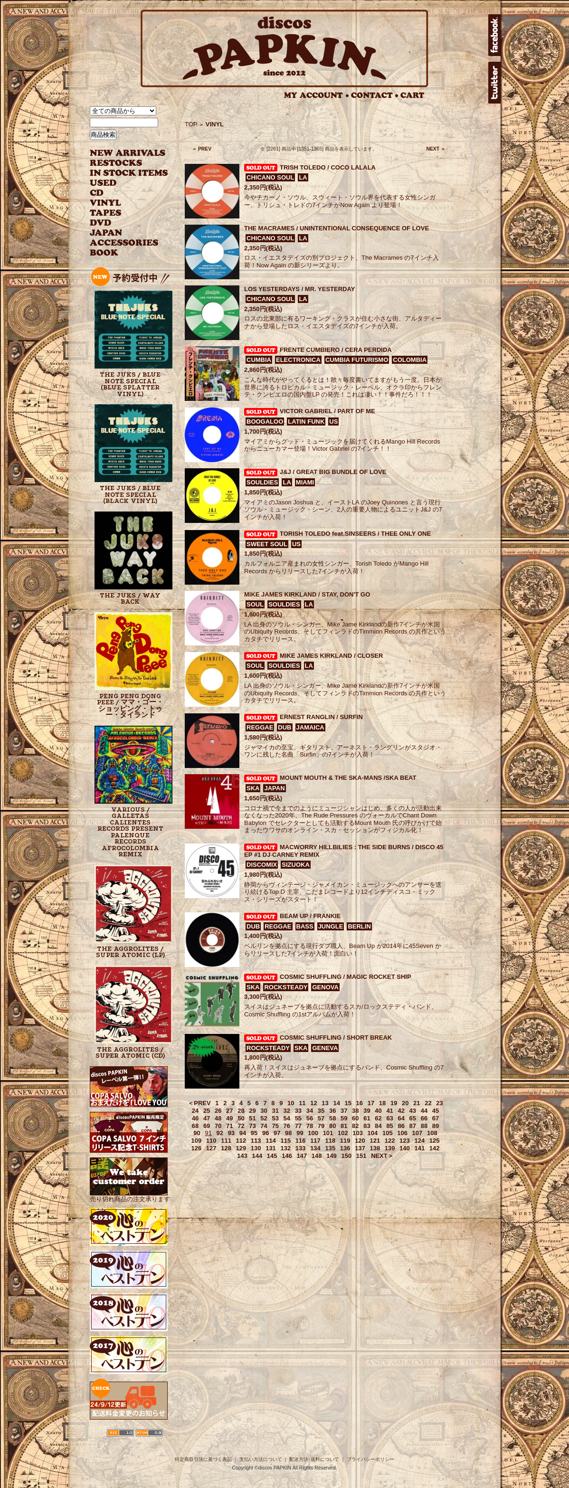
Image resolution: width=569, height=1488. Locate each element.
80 (332, 1125)
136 (345, 1148)
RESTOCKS (122, 163)
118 (330, 1140)
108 (432, 1133)
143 (242, 1155)
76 (287, 1125)
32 (287, 1110)
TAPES (106, 213)
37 (344, 1110)
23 (439, 1103)
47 (206, 1118)
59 (344, 1118)
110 (211, 1140)
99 (299, 1133)
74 (263, 1125)
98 (288, 1133)
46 (195, 1118)
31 (275, 1110)
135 (330, 1148)
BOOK (104, 252)
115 (285, 1140)
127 (211, 1148)
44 (424, 1110)
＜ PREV (201, 149)
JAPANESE (122, 233)
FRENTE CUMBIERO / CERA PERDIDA (336, 349)
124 (419, 1140)
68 (195, 1125)
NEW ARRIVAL (128, 153)
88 (424, 1125)
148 (317, 1155)
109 (196, 1140)
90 (196, 1133)
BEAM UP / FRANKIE (310, 915)
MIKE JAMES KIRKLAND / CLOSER (331, 655)
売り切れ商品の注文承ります (130, 1195)
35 (321, 1110)
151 (361, 1155)
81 (344, 1125)
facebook (494, 35)
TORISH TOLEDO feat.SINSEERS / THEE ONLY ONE (355, 533)
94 (242, 1133)
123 (404, 1140)
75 (275, 1125)
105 (387, 1133)
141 (419, 1148)
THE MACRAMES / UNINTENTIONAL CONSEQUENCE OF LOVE (336, 228)
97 (277, 1133)
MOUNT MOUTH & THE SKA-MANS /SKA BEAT (348, 777)
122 (390, 1140)
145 (272, 1155)
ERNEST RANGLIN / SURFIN (321, 716)
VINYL (106, 203)
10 (290, 1103)
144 (257, 1155)
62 (378, 1118)
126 (196, 1148)
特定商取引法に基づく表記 (203, 1459)
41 (389, 1110)
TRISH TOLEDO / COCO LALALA (328, 167)
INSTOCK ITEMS (129, 173)
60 (355, 1118)
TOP (191, 124)
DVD (100, 223)
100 (313, 1133)
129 (241, 1148)
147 (302, 1155)
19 (393, 1103)
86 (401, 1125)
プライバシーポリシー (370, 1459)
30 (263, 1110)
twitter (494, 83)
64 (401, 1118)
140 (404, 1148)
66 (424, 1118)
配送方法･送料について (314, 1459)
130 (256, 1148)
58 (332, 1118)
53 (275, 1118)
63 (389, 1118)
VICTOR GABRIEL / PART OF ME (327, 411)
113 (256, 1140)
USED (122, 183)
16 (359, 1103)
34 (309, 1110)
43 (412, 1110)
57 (321, 1118)
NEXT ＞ (436, 149)
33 (298, 1110)
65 (412, 1118)
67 (435, 1118)
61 (366, 1118)
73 (252, 1125)
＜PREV (199, 1103)
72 (240, 1125)
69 (206, 1125)
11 (302, 1103)
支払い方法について (260, 1459)
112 (241, 1140)
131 (271, 1148)
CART (412, 95)
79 (321, 1125)
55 (298, 1118)
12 (313, 1103)
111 (226, 1140)
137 (360, 1148)
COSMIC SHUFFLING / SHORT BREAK (336, 1037)
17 (371, 1103)
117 (315, 1140)
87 (412, 1125)
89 (435, 1125)
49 (229, 1118)
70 (218, 1125)
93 (231, 1133)
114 (271, 1140)
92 (220, 1133)
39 (366, 1110)
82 (355, 1125)
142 (434, 1148)
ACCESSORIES (124, 242)
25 (206, 1110)
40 (378, 1110)
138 (375, 1148)
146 (287, 1155)
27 (229, 1110)
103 (357, 1133)
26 (218, 1110)
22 (428, 1103)
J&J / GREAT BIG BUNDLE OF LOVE (333, 471)
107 (417, 1133)
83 (366, 1125)
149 (331, 1155)
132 (285, 1148)
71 (229, 1125)
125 (434, 1140)
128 (226, 1148)
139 (390, 1148)
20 (405, 1103)
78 (309, 1125)
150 (346, 1155)
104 (373, 1133)
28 (240, 1110)
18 (382, 1103)
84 (378, 1125)
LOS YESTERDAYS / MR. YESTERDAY (299, 289)
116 (300, 1140)
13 (325, 1103)
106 (402, 1133)
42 (401, 1110)
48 (218, 1118)
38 (355, 1110)
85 (389, 1125)
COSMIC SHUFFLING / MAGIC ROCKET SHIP (345, 976)
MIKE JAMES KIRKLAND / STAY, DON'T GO (307, 594)
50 (240, 1118)
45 (435, 1110)
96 (265, 1133)
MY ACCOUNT (316, 95)
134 (315, 1148)
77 (298, 1125)
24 (195, 1110)
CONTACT (374, 95)
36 (332, 1110)
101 (328, 1133)
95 (254, 1133)
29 (252, 1110)
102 (343, 1133)
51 (252, 1118)
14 (336, 1103)
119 (345, 1140)
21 (416, 1103)
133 (300, 1148)
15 (348, 1103)
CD (97, 193)
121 (375, 1140)
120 (360, 1140)
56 (309, 1118)
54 (287, 1118)
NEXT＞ (382, 1155)
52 (263, 1118)
